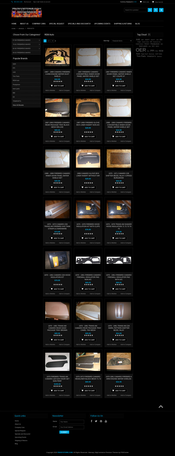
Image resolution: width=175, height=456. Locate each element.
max (150, 46)
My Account (27, 2)
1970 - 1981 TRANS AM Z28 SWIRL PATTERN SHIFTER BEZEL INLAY (119, 328)
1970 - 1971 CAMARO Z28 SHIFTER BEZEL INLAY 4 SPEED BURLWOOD (119, 175)
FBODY (146, 44)
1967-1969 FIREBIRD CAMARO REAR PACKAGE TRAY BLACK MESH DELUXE (57, 125)
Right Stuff (144, 54)
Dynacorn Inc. (157, 42)
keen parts (16, 88)
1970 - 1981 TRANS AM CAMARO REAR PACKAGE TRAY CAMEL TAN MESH (88, 328)
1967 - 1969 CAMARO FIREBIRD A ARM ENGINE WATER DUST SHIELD (57, 74)
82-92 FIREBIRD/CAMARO (22, 48)
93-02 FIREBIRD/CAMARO (22, 52)
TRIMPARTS (17, 101)
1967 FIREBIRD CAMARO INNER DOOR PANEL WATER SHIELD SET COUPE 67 (119, 74)
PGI (148, 51)
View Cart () (159, 2)
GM (162, 44)
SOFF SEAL (158, 54)
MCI (153, 46)
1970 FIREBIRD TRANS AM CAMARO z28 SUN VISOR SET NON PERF (57, 379)
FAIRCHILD (139, 44)
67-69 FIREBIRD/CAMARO (22, 40)
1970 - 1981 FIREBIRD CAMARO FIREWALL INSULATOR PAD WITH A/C (118, 277)
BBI (14, 93)
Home (14, 28)
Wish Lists (146, 2)
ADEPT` (153, 39)
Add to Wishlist (50, 90)
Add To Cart (57, 85)
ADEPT (147, 40)
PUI (156, 51)
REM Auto (16, 80)
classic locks (145, 42)
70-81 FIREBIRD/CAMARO (22, 44)
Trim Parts (16, 76)
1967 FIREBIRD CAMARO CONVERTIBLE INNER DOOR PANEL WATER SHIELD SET (88, 74)
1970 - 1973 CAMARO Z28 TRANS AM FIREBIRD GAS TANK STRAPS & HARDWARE (57, 226)
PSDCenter (125, 452)
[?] (149, 34)
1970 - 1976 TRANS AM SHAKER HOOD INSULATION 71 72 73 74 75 (119, 226)
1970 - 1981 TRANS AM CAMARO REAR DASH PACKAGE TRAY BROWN (57, 328)
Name (55, 421)
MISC (157, 46)
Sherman (151, 54)
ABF (142, 39)
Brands (21, 28)
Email (55, 427)
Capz (139, 42)
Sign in (35, 2)
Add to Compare (64, 90)
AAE (14, 72)
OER (14, 64)
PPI (14, 68)
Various (159, 56)
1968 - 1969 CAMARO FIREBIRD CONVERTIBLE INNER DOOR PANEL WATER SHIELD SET (118, 125)
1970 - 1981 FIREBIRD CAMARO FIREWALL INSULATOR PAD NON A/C (88, 277)
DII (14, 97)
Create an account (44, 2)
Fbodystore (16, 84)
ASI (157, 39)
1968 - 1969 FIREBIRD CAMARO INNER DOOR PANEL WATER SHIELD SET (57, 175)
